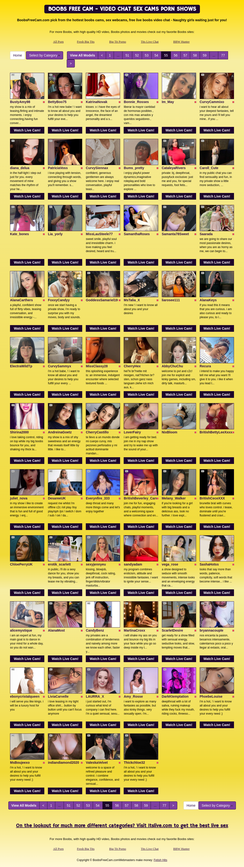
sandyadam (133, 564)
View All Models (82, 55)
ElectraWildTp (21, 366)
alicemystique (21, 630)
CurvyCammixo (212, 102)
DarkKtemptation (175, 696)
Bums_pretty (134, 168)
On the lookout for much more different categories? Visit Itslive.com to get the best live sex (122, 826)
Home (17, 55)
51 (127, 55)
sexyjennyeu (96, 564)
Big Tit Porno (117, 41)
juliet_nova (18, 498)
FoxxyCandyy (59, 300)
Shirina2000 (19, 432)
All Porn (58, 41)
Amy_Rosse (133, 696)
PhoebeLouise (211, 696)
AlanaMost (56, 630)
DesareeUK (57, 498)
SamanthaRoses (137, 234)
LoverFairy (132, 432)
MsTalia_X (132, 300)
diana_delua (19, 168)
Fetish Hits (160, 860)
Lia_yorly (55, 234)
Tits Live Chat (150, 41)
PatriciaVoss (58, 168)
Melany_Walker (174, 498)
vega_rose (170, 564)
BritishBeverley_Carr (140, 498)
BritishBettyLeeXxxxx (217, 432)
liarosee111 (171, 300)
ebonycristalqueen (25, 696)
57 (185, 55)
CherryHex (132, 366)
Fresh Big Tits (86, 41)
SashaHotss (209, 564)
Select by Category (44, 55)
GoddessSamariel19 (102, 300)
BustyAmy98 (20, 102)
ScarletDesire (172, 630)
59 (205, 55)
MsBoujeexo (20, 762)
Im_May (168, 102)
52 (137, 55)
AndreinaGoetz (60, 432)
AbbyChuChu (172, 366)
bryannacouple (212, 630)
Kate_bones (19, 234)
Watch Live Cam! (27, 130)
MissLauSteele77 (99, 234)
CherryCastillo (97, 432)
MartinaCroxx (134, 630)
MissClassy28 (97, 366)
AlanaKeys (208, 300)
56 (176, 55)
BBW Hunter (181, 41)
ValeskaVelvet (97, 762)
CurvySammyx (59, 366)
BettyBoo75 (57, 102)
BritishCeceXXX (212, 498)
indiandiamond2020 (63, 762)
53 (147, 55)
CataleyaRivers (174, 168)
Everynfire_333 (98, 498)
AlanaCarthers (21, 300)
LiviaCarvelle (58, 696)
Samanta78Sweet (175, 234)
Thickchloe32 (134, 762)
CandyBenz (95, 630)
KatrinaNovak (96, 102)
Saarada (206, 234)
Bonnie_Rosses (136, 102)
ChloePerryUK (21, 564)
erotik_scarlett (59, 564)
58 (195, 55)
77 (223, 55)
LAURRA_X (95, 696)
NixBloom (169, 432)
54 (156, 55)
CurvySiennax (97, 168)
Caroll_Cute (209, 168)
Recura (205, 366)
